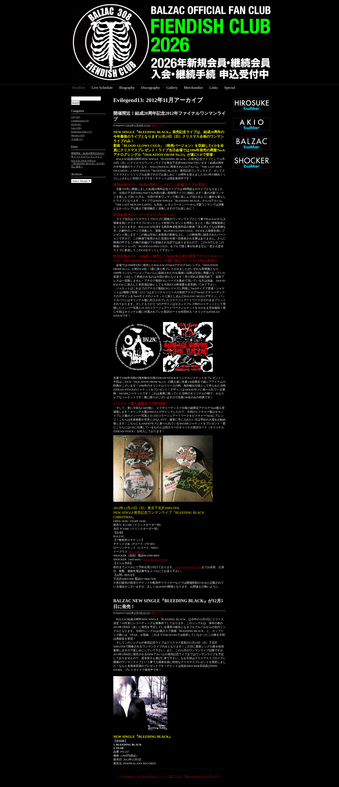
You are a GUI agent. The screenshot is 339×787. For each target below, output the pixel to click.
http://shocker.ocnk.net (155, 559)
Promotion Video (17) (81, 131)
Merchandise (193, 88)
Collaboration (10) (80, 120)
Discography (150, 88)
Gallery (171, 88)
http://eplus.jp (136, 551)
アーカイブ (179, 776)
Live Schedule (102, 88)
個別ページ (158, 125)
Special (229, 88)
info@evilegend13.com (188, 567)
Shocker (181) (78, 135)
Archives (76, 174)
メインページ (161, 776)
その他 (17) (77, 139)
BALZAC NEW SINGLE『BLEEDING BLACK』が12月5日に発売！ (88, 163)
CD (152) (75, 117)
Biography (127, 88)
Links (213, 88)
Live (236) (76, 128)
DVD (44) (76, 124)
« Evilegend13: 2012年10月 (135, 776)
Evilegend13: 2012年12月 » (204, 776)
